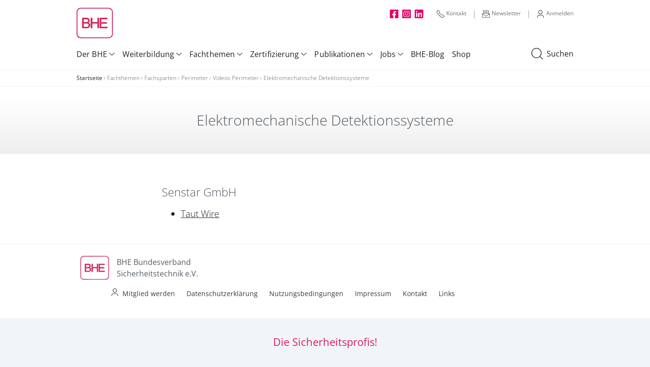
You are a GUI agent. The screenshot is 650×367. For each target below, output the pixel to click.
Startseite (89, 78)
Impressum (373, 293)
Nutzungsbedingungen (306, 293)
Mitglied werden (148, 293)
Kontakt (451, 13)
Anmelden (555, 13)
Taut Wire (200, 213)
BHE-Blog (427, 54)
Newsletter (501, 13)
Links (447, 293)
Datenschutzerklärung (222, 293)
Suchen (552, 54)
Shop (461, 54)
